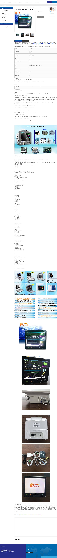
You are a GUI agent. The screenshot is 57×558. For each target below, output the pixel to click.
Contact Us (36, 2)
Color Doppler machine (5, 10)
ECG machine (3, 13)
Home (4, 2)
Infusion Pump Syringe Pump (6, 14)
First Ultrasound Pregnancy (50, 43)
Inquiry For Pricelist (29, 552)
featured (4, 5)
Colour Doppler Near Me (36, 43)
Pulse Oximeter (4, 20)
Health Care (3, 17)
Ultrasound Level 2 (43, 43)
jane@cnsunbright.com (7, 550)
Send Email (52, 11)
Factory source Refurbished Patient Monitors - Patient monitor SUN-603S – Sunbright (29, 514)
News (30, 2)
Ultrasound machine (4, 11)
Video (26, 2)
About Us (21, 2)
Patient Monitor (4, 16)
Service (15, 2)
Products (9, 2)
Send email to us (41, 16)
